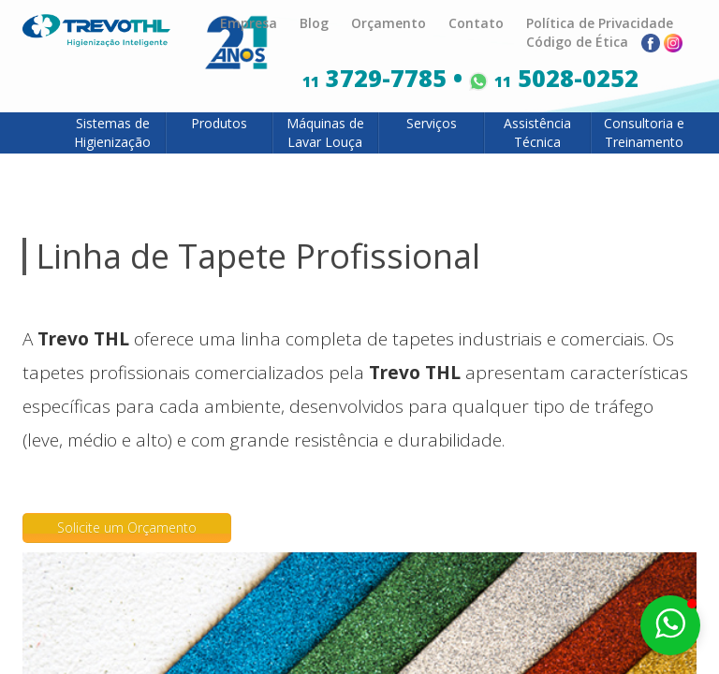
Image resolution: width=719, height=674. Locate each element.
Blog (314, 23)
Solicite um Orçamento (127, 527)
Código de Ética (577, 42)
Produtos (219, 123)
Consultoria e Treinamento (644, 132)
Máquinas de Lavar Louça (325, 132)
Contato (476, 23)
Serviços (431, 123)
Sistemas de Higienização (112, 132)
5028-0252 (553, 78)
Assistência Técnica (537, 132)
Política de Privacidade (599, 23)
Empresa (248, 23)
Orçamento (388, 23)
